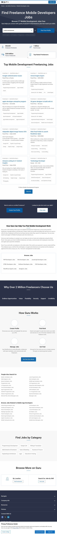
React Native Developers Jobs (36, 407)
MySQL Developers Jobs (6, 377)
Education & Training (30, 453)
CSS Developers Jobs (40, 264)
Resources (4, 505)
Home (2, 6)
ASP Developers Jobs (34, 389)
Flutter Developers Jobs (6, 413)
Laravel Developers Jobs (34, 409)
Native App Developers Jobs (7, 416)
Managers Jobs (32, 396)
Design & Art (24, 445)
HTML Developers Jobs (9, 264)
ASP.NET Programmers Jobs (7, 391)
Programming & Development (10, 445)
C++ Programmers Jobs (34, 391)
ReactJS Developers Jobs (7, 409)
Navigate (4, 496)
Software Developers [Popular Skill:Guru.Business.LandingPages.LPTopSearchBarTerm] (30, 34)
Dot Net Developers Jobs (35, 387)
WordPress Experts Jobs (9, 269)
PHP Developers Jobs (9, 259)
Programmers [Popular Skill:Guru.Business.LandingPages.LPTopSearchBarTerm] (21, 34)
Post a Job (52, 2)
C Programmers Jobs (6, 385)
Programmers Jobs (5, 383)
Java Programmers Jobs (35, 377)
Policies (3, 509)
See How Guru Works (28, 359)
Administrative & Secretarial (9, 449)
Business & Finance (37, 449)
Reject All (50, 531)
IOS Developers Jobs (34, 405)
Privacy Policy (16, 528)
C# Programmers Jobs (34, 383)
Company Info (5, 500)
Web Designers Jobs (5, 379)
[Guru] (5, 2)
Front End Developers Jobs (7, 387)
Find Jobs (42, 210)
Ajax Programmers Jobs (6, 389)
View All (28, 191)
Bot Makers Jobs (33, 411)
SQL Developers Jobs (34, 379)
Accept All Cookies (40, 531)
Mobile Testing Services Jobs (7, 420)
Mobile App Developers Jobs (35, 381)
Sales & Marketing (24, 449)
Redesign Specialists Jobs (7, 411)
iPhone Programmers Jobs (35, 413)
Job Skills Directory (10, 6)
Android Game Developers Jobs (36, 416)
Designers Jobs (23, 269)
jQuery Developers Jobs (6, 381)
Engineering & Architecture (9, 453)
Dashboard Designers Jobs (7, 407)
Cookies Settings (5, 531)
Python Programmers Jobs (7, 393)
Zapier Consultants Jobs (6, 418)
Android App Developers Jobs (8, 405)
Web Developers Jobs (23, 259)
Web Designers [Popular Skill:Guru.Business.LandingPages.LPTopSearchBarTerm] (6, 34)
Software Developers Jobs (25, 264)
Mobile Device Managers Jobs (36, 420)
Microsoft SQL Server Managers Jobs (9, 396)
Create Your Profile (14, 210)
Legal (20, 453)
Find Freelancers (18, 481)
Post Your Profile (46, 30)
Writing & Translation (35, 445)
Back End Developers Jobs (35, 393)
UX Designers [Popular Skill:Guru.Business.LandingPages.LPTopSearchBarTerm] (14, 34)
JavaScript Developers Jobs (39, 259)
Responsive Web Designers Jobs (36, 385)
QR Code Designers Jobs (35, 418)
